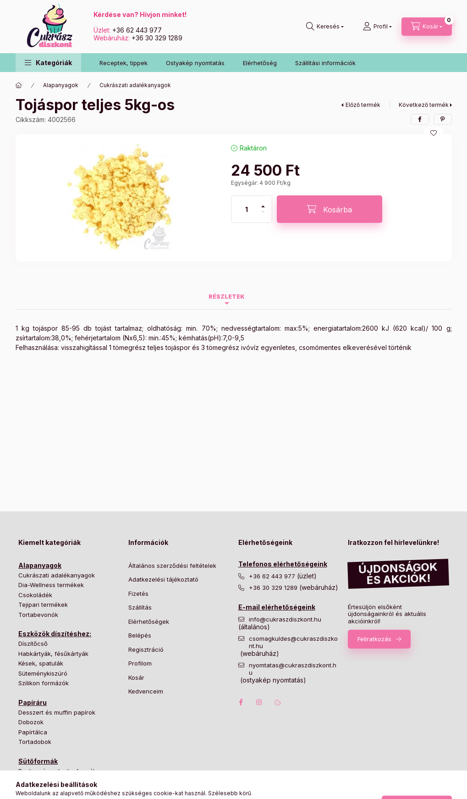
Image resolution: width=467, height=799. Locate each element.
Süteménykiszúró (42, 673)
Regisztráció (146, 649)
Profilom (140, 663)
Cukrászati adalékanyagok (135, 85)
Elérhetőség (260, 63)
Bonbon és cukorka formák (57, 771)
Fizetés (138, 593)
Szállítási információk (325, 63)
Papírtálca (32, 732)
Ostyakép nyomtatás (195, 63)
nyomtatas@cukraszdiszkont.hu (292, 669)
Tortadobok (34, 741)
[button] (48, 62)
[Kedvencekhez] (433, 133)
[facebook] (420, 119)
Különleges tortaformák (51, 790)
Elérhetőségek (148, 621)
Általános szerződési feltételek (172, 565)
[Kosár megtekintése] (426, 26)
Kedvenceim (145, 691)
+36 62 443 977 (137, 30)
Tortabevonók (38, 614)
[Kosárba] (329, 209)
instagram (259, 702)
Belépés (139, 635)
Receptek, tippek (123, 63)
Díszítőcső (33, 643)
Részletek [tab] (227, 296)
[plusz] (263, 202)
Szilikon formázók (43, 683)
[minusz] (263, 215)
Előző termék (363, 104)
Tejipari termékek (43, 604)
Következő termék (424, 104)
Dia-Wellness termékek (51, 584)
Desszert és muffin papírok (56, 712)
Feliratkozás (374, 639)
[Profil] (377, 26)
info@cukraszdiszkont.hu (286, 619)
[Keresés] (325, 26)
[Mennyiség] (246, 209)
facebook (241, 702)
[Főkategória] (19, 85)
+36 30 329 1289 (157, 38)
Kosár (136, 677)
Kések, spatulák (40, 663)
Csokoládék (35, 595)
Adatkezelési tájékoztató (163, 579)
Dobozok (31, 722)
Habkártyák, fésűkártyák (53, 653)
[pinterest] (443, 119)
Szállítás (140, 607)
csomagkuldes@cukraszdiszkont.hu (293, 642)
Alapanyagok (60, 85)
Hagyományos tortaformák (56, 780)
